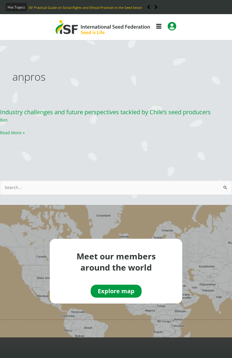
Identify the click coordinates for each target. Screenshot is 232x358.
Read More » (12, 132)
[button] (156, 7)
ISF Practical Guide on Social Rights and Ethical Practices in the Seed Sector (85, 7)
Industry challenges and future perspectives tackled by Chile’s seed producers (105, 112)
